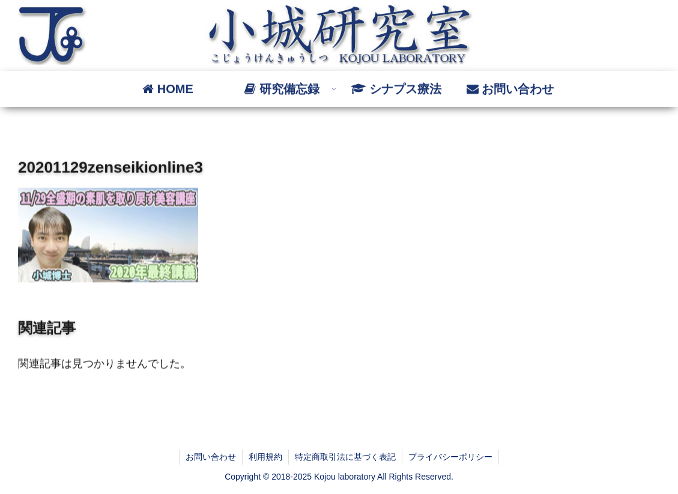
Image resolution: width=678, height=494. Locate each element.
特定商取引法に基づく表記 (345, 457)
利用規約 (265, 457)
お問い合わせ (211, 457)
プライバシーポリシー (450, 457)
